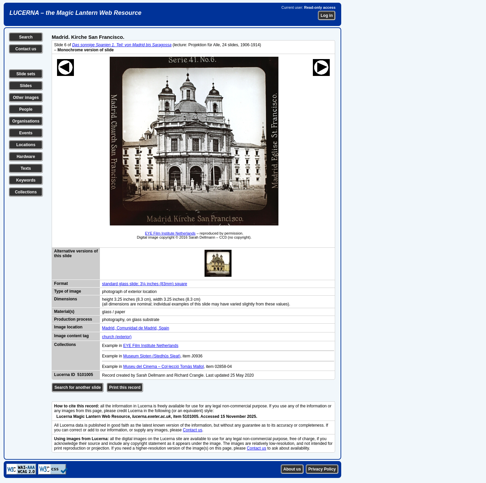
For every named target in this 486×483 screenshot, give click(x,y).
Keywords (25, 180)
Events (25, 133)
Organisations (25, 121)
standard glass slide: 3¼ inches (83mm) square (144, 283)
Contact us (25, 49)
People (25, 109)
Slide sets (25, 74)
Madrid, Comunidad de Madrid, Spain (135, 328)
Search (25, 37)
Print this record (125, 387)
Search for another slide (77, 387)
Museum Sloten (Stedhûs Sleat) (151, 356)
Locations (25, 144)
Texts (26, 168)
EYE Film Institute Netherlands (170, 233)
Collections (26, 192)
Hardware (26, 156)
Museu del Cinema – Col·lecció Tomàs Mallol (163, 366)
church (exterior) (116, 336)
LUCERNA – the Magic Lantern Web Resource (75, 12)
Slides (26, 85)
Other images (26, 97)
